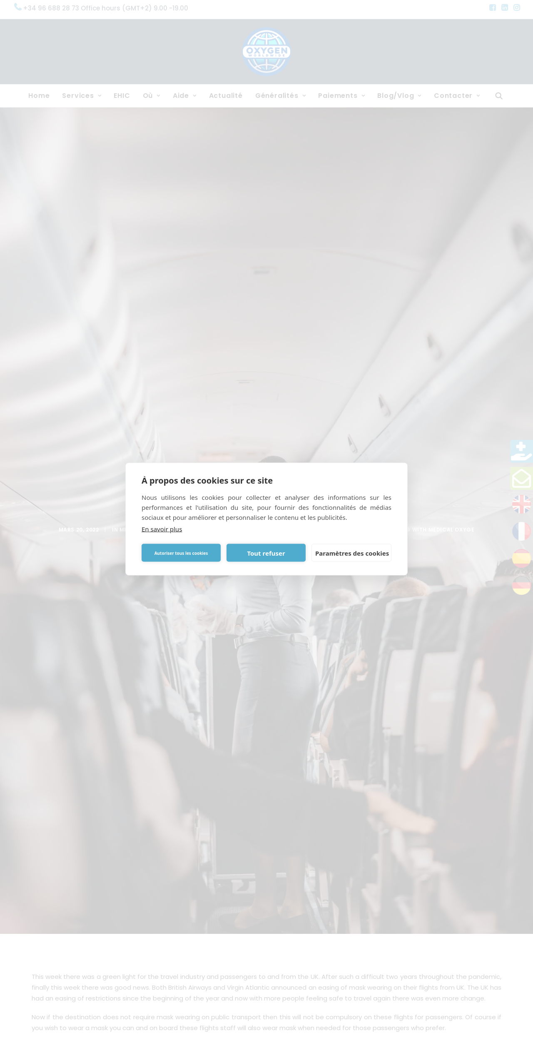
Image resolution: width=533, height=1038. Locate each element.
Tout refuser (266, 553)
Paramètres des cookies (352, 553)
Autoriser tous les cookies (181, 553)
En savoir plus (162, 529)
